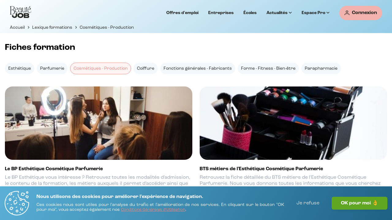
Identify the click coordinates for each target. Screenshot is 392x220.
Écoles (250, 13)
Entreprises (221, 13)
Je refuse (307, 203)
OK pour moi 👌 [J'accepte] (359, 203)
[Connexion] (360, 13)
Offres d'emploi (182, 13)
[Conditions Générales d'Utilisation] (153, 210)
